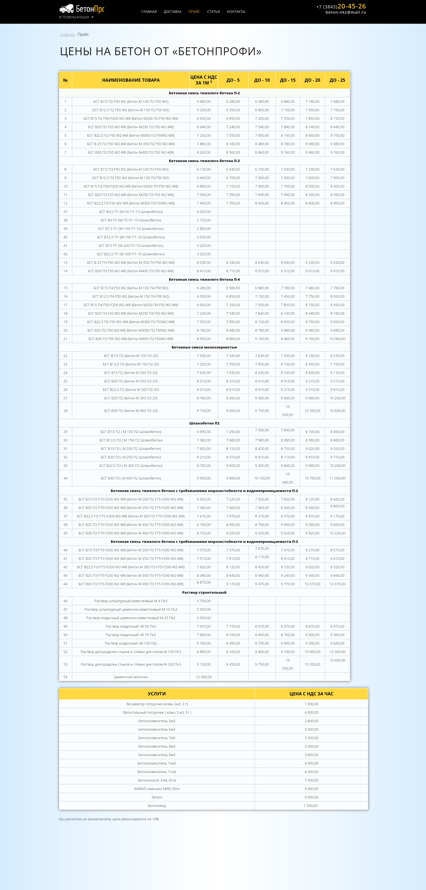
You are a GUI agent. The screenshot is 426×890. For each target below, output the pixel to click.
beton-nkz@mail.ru (345, 12)
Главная (155, 11)
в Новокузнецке (74, 16)
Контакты (242, 11)
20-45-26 (340, 6)
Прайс (200, 11)
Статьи (219, 11)
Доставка (179, 11)
